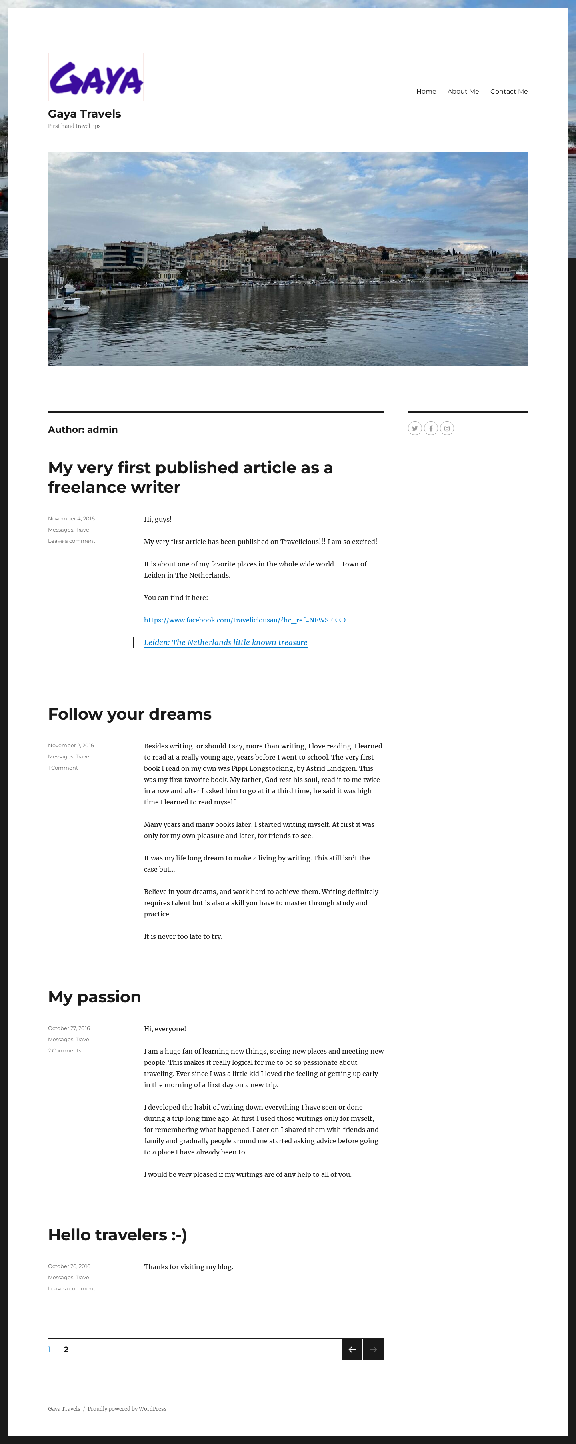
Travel (83, 529)
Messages (60, 529)
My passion (95, 996)
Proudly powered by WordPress (127, 1409)
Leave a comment (71, 541)
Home (426, 91)
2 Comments (64, 1050)
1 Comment (63, 767)
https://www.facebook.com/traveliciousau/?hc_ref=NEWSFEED (245, 620)
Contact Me (509, 91)
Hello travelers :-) (117, 1234)
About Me (463, 91)
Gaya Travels (84, 113)
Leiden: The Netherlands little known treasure (226, 642)
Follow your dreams (130, 714)
